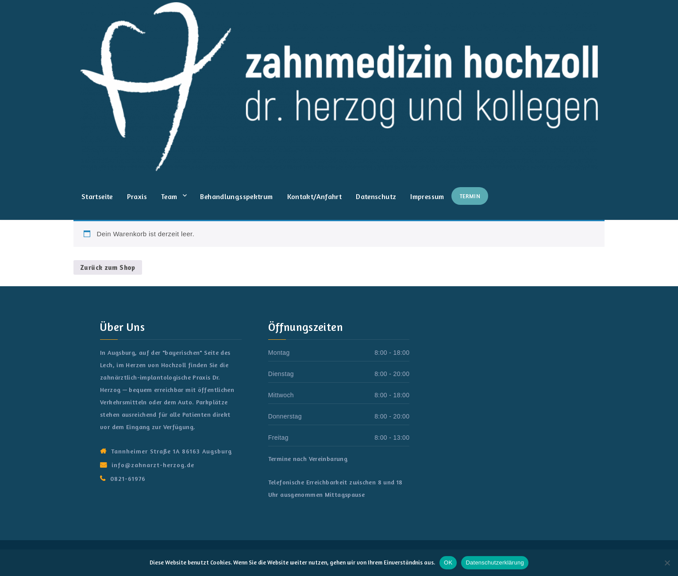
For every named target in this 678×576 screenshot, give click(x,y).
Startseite (97, 196)
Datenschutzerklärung (495, 562)
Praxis (137, 196)
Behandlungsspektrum (236, 196)
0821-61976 (128, 478)
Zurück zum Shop (107, 267)
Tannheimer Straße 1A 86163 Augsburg (171, 451)
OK (448, 562)
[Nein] (667, 562)
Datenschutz (376, 196)
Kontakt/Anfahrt (314, 196)
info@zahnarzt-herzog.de (153, 464)
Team (169, 196)
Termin (469, 196)
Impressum (427, 196)
